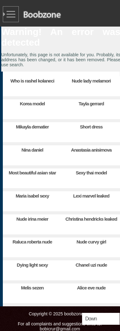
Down (91, 318)
